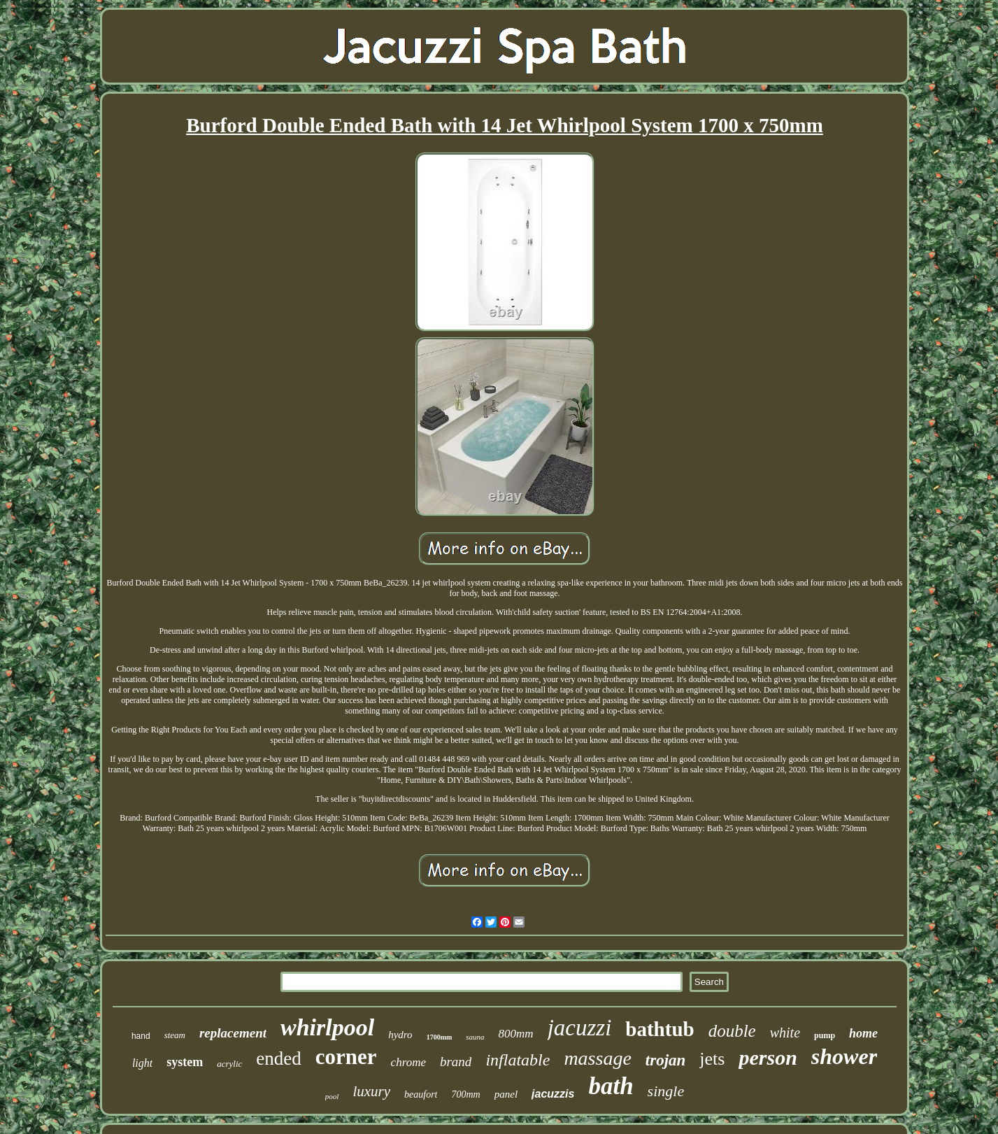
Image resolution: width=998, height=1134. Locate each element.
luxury (371, 1091)
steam (174, 1035)
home (863, 1033)
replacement (232, 1033)
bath (610, 1086)
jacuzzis (553, 1094)
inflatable (517, 1060)
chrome (408, 1062)
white (785, 1032)
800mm (516, 1033)
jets (712, 1059)
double (732, 1030)
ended (278, 1058)
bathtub (659, 1029)
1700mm (439, 1037)
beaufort (420, 1094)
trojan (666, 1060)
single (666, 1091)
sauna (475, 1037)
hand (140, 1036)
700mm (465, 1094)
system (184, 1062)
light (142, 1063)
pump (824, 1035)
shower (844, 1056)
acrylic (229, 1063)
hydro (400, 1034)
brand (455, 1061)
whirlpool (327, 1027)
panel (506, 1094)
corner (346, 1056)
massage (597, 1058)
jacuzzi (580, 1027)
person (768, 1057)
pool (332, 1096)
